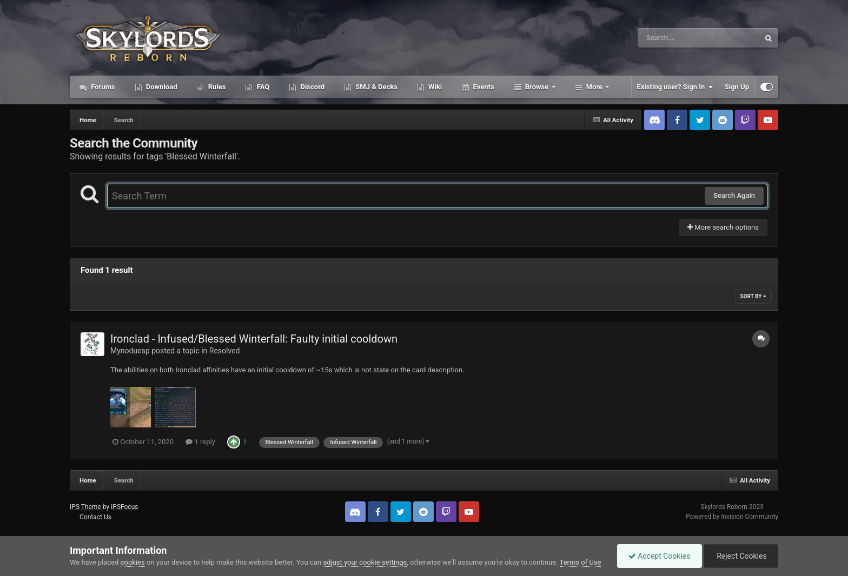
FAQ (262, 87)
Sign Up (737, 87)
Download (160, 87)
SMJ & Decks (376, 87)
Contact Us (95, 517)
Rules (216, 87)
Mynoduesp (130, 350)
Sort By (753, 296)
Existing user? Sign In (675, 87)
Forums (102, 87)
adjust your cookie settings (365, 562)
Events (482, 87)
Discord (311, 87)
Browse (537, 87)
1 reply (200, 442)
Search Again (734, 195)
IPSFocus (124, 507)
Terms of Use (580, 562)
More (595, 87)
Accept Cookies (659, 556)
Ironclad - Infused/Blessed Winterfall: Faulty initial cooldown (254, 338)
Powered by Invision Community (732, 516)
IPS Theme (85, 507)
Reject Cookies (741, 556)
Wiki (434, 87)
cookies (133, 562)
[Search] (671, 38)
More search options (723, 227)
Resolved (224, 350)
